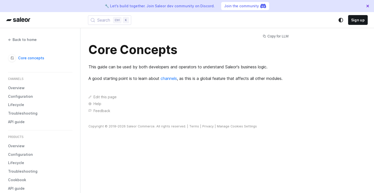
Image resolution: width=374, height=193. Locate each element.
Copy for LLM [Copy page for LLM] (276, 36)
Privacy (208, 126)
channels (169, 78)
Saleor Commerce (141, 126)
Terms (194, 126)
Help (94, 104)
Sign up (358, 20)
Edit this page (102, 97)
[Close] (367, 6)
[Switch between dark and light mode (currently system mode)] (341, 20)
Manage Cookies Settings (237, 126)
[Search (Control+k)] (109, 20)
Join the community (245, 6)
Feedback (99, 111)
